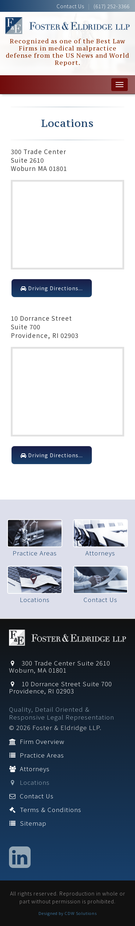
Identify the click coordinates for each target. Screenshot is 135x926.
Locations (29, 782)
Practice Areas (36, 754)
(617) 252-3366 (112, 6)
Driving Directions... (52, 288)
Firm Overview (36, 741)
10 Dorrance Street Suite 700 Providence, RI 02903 (60, 687)
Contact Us (70, 6)
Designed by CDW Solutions (68, 913)
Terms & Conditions (45, 809)
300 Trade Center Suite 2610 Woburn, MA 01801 (59, 666)
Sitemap (27, 822)
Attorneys (29, 768)
